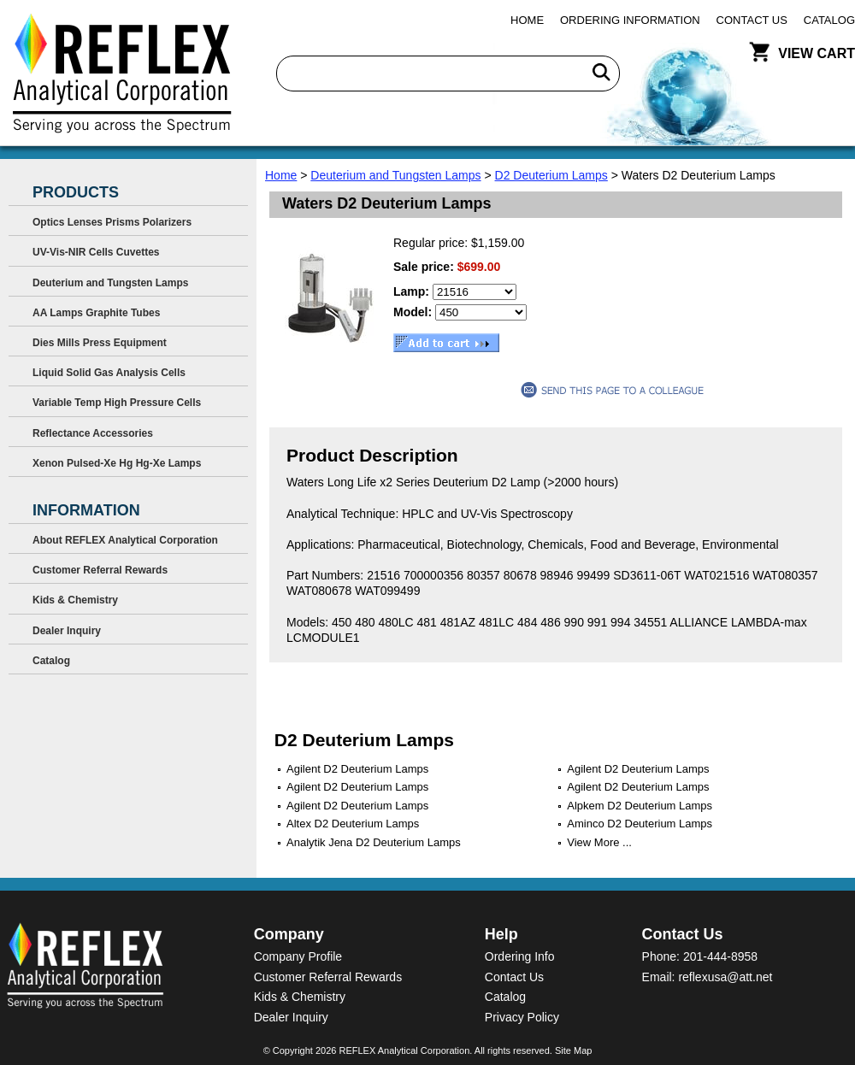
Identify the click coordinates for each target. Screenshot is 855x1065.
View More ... (599, 842)
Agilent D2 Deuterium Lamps (357, 768)
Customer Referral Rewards (100, 570)
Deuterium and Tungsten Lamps (395, 175)
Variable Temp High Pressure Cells (116, 403)
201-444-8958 (720, 956)
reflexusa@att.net (725, 977)
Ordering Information (630, 20)
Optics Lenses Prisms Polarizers (112, 222)
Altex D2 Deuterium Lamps (352, 823)
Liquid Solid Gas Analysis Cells (109, 373)
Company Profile (298, 956)
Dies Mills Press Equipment (99, 343)
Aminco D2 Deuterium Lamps (639, 823)
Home (527, 20)
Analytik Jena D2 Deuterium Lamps (373, 842)
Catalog (829, 20)
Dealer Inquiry (66, 631)
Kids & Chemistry (75, 600)
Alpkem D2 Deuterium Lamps (639, 805)
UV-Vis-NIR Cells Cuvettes (96, 252)
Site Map (573, 1050)
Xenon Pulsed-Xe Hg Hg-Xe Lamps (116, 463)
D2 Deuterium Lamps (551, 175)
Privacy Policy (522, 1017)
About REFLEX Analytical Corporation (125, 540)
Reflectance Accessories (92, 433)
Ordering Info (520, 956)
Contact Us (751, 20)
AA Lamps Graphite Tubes (96, 313)
